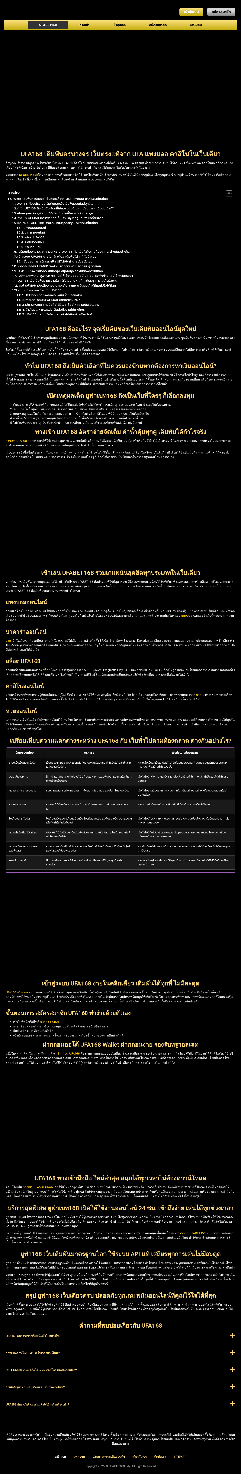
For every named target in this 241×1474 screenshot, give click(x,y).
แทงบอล (186, 615)
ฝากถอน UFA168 (68, 1053)
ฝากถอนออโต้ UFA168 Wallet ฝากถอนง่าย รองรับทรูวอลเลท (59, 266)
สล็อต (46, 670)
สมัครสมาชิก (158, 25)
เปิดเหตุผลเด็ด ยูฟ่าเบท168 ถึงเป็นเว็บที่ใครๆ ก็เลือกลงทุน (55, 213)
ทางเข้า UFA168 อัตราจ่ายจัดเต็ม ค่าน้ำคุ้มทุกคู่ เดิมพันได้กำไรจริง (60, 218)
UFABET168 (48, 25)
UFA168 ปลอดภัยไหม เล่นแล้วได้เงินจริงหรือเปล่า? (59, 314)
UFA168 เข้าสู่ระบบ (18, 992)
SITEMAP (180, 1457)
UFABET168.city (120, 1466)
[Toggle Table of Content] (227, 193)
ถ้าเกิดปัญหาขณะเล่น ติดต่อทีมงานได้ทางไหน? (56, 309)
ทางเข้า (84, 25)
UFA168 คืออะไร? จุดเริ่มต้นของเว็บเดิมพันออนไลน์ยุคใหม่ (55, 204)
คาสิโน (200, 695)
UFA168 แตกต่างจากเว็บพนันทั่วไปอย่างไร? (53, 295)
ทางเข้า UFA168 (16, 441)
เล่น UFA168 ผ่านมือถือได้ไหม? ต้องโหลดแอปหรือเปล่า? (62, 305)
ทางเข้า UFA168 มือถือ (38, 1187)
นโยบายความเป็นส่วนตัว (108, 1457)
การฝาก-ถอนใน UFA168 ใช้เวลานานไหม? (52, 300)
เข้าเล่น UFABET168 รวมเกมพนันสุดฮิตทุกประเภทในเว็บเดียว (57, 223)
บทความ (79, 1457)
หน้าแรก (60, 1457)
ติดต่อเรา (160, 1457)
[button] (120, 1338)
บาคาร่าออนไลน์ (34, 232)
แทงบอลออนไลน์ (35, 228)
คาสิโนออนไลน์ (34, 242)
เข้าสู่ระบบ (119, 25)
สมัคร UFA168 (49, 1022)
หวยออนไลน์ (32, 247)
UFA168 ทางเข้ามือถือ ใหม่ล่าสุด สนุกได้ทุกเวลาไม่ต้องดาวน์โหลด (60, 271)
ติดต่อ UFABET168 (193, 1233)
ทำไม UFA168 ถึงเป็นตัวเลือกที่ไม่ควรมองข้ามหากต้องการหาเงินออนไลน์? (65, 208)
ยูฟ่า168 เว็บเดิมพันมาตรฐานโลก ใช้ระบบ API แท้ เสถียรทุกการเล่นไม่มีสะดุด (67, 281)
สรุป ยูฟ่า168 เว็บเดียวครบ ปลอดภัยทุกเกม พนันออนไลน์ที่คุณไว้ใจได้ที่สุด (67, 285)
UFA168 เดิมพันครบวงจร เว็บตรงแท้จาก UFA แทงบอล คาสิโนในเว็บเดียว (59, 199)
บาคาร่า (10, 640)
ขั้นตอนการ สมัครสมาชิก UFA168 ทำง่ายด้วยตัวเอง (58, 261)
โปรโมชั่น (196, 25)
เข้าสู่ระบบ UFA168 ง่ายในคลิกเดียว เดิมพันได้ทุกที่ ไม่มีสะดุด (57, 256)
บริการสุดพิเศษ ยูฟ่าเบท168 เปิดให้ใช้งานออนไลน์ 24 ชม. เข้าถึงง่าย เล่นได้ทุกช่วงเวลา (76, 276)
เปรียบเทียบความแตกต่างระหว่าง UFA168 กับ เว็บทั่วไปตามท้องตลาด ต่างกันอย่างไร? (74, 252)
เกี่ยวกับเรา (139, 1457)
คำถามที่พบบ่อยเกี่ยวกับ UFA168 (40, 290)
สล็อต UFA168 (34, 237)
